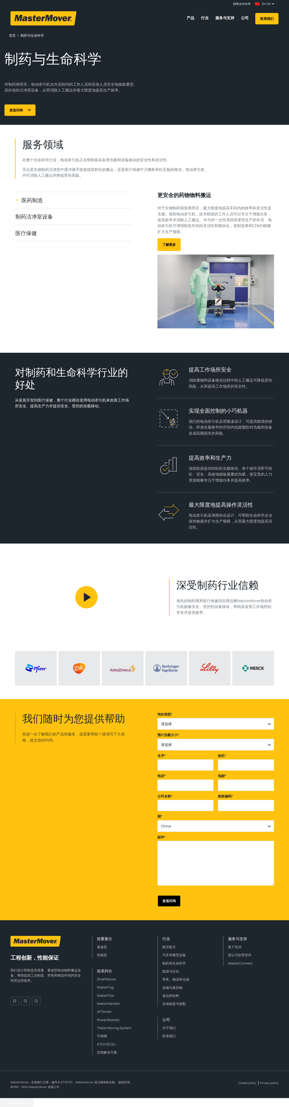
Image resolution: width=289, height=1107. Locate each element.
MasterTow (105, 995)
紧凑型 (102, 947)
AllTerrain (104, 1011)
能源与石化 (170, 971)
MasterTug (105, 987)
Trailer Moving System (114, 1028)
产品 (190, 17)
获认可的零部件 (239, 955)
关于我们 (169, 1028)
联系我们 (267, 18)
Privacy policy (269, 1083)
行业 (205, 17)
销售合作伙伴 (242, 4)
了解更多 (169, 244)
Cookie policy (247, 1083)
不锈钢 (102, 1036)
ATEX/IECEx (106, 1044)
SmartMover (106, 979)
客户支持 (234, 947)
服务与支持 (224, 17)
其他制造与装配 (174, 1003)
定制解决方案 (107, 1052)
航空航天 (169, 947)
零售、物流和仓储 (175, 979)
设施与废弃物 (172, 987)
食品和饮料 (170, 995)
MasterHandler (108, 1003)
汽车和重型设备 (174, 955)
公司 (245, 17)
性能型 (102, 955)
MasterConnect (240, 963)
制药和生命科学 (174, 963)
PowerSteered (108, 1020)
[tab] (73, 200)
